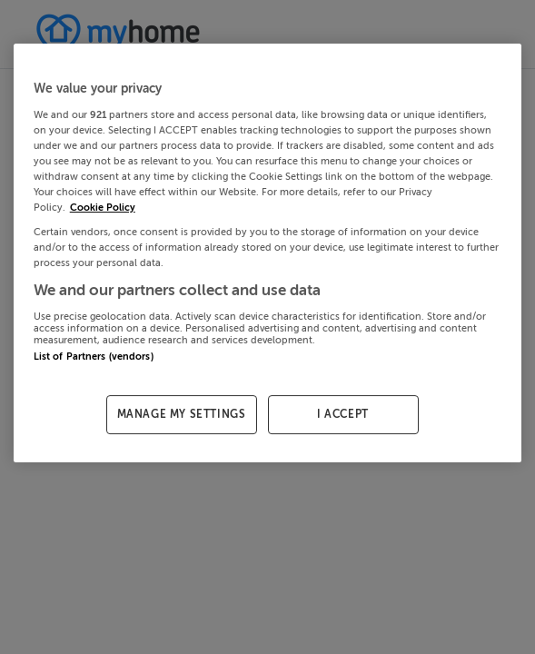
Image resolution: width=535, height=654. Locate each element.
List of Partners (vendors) (94, 356)
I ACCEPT (343, 414)
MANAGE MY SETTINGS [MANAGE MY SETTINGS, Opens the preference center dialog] (181, 414)
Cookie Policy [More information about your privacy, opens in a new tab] (102, 207)
